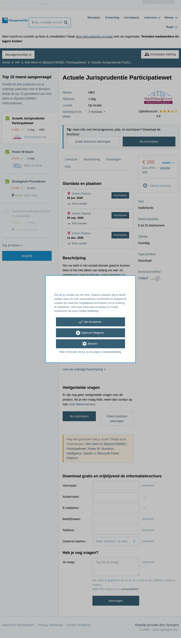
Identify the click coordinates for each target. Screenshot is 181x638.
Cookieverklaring (111, 351)
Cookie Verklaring (88, 310)
